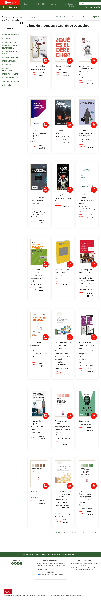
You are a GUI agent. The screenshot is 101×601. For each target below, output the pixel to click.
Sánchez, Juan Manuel (62, 136)
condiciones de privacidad (55, 574)
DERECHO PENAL (6, 64)
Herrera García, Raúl (36, 433)
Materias (45, 4)
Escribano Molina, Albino (62, 438)
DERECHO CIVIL (6, 38)
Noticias (63, 4)
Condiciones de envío (69, 554)
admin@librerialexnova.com (84, 569)
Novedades (36, 4)
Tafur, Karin (34, 360)
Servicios (54, 4)
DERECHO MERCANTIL (8, 61)
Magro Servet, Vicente (37, 69)
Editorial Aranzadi (36, 284)
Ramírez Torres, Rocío (61, 368)
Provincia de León (72, 5)
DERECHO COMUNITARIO (9, 42)
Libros (26, 4)
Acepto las (51, 574)
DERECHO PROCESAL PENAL (10, 78)
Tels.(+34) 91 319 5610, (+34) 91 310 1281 (84, 567)
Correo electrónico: (41, 569)
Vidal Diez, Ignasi (35, 142)
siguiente (96, 17)
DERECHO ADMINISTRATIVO (10, 35)
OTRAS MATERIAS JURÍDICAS (10, 81)
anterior (58, 17)
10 (89, 17)
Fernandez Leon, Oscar (86, 290)
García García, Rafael (85, 508)
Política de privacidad (54, 554)
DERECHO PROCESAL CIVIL (9, 74)
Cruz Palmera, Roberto (37, 212)
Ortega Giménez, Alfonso (87, 365)
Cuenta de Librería (40, 554)
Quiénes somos (28, 554)
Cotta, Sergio (59, 69)
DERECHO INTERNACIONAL (10, 57)
